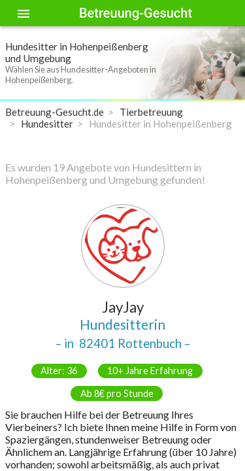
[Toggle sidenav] (23, 13)
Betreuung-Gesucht (135, 13)
